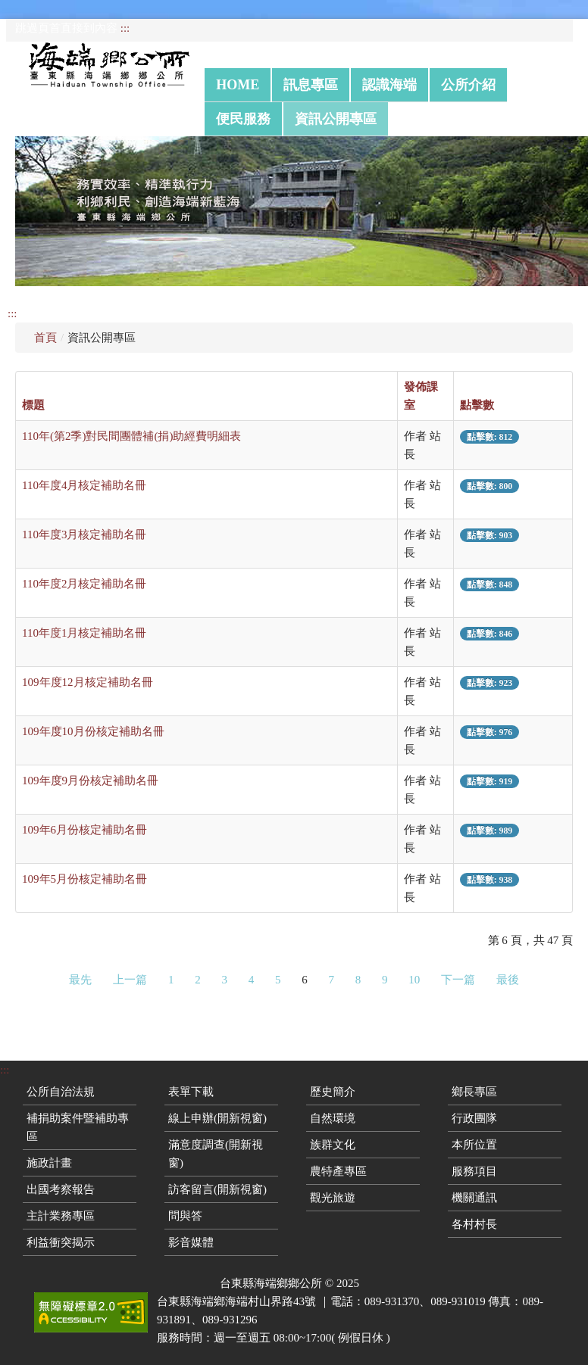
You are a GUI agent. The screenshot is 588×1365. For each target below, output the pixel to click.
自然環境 (332, 1118)
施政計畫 (49, 1163)
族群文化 (332, 1145)
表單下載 (191, 1092)
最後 (507, 980)
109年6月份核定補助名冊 (84, 830)
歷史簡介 (332, 1092)
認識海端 (389, 84)
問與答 (185, 1216)
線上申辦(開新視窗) (217, 1118)
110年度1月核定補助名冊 (84, 633)
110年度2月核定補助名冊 (84, 584)
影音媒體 (191, 1242)
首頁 (45, 338)
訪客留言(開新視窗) (217, 1189)
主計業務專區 (61, 1216)
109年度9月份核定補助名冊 (90, 780)
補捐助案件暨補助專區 (78, 1127)
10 (414, 980)
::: (125, 28)
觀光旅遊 (332, 1198)
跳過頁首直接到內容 (66, 28)
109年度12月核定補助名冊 (87, 682)
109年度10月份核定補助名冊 (93, 731)
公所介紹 (468, 84)
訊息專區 (310, 84)
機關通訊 (474, 1198)
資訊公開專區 (336, 118)
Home (237, 84)
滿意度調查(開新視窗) (215, 1154)
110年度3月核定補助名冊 (84, 534)
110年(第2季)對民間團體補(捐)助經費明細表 (131, 436)
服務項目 (474, 1171)
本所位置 (474, 1145)
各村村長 (474, 1224)
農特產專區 (338, 1171)
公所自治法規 (61, 1092)
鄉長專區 (474, 1092)
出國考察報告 (61, 1189)
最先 (80, 980)
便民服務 (243, 118)
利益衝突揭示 (61, 1242)
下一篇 (458, 980)
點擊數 (477, 405)
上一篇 (130, 980)
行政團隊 (474, 1118)
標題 (33, 405)
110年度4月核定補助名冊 (84, 485)
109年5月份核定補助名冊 (84, 879)
